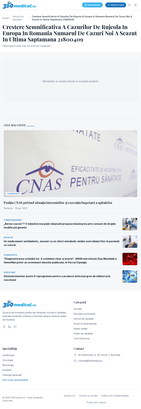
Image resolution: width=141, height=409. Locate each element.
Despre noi (69, 395)
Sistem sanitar (81, 328)
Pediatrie (7, 370)
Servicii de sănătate (84, 318)
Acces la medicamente (85, 323)
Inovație (78, 309)
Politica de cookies (96, 402)
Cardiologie (8, 355)
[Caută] (129, 4)
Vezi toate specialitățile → (16, 380)
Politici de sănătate (83, 333)
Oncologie (7, 360)
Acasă (5, 18)
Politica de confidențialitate (115, 395)
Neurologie (8, 365)
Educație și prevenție (84, 313)
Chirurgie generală (11, 375)
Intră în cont (116, 5)
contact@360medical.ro (90, 360)
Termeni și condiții (88, 395)
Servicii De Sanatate (18, 18)
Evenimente (92, 5)
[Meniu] (135, 5)
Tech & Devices (82, 338)
